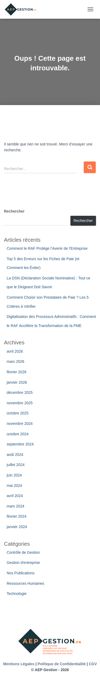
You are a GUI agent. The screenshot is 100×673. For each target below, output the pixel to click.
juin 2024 (14, 475)
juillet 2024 (16, 465)
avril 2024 (15, 496)
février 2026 (16, 372)
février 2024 (16, 516)
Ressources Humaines (25, 583)
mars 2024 (15, 506)
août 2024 (15, 454)
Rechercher (14, 211)
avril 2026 (15, 351)
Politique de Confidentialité (62, 664)
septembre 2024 (20, 444)
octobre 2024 (18, 434)
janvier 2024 (17, 527)
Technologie (17, 593)
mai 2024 (14, 485)
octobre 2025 (18, 413)
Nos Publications (20, 573)
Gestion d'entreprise (23, 562)
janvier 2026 (17, 382)
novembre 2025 (20, 403)
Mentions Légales (18, 664)
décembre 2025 (20, 392)
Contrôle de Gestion (23, 552)
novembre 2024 (20, 423)
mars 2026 (15, 361)
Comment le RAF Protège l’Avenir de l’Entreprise (47, 248)
